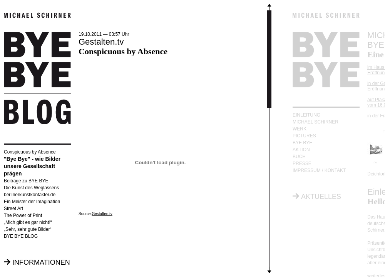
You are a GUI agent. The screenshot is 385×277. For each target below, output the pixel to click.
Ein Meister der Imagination (32, 201)
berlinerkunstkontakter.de (29, 194)
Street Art (13, 208)
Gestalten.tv (102, 214)
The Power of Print (23, 215)
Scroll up (269, 5)
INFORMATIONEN (41, 262)
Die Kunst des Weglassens (31, 187)
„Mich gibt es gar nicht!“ (28, 222)
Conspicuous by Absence (30, 152)
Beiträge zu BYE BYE (26, 181)
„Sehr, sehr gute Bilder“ (27, 229)
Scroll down (269, 272)
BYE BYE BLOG (21, 236)
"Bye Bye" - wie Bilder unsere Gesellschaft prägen (32, 166)
